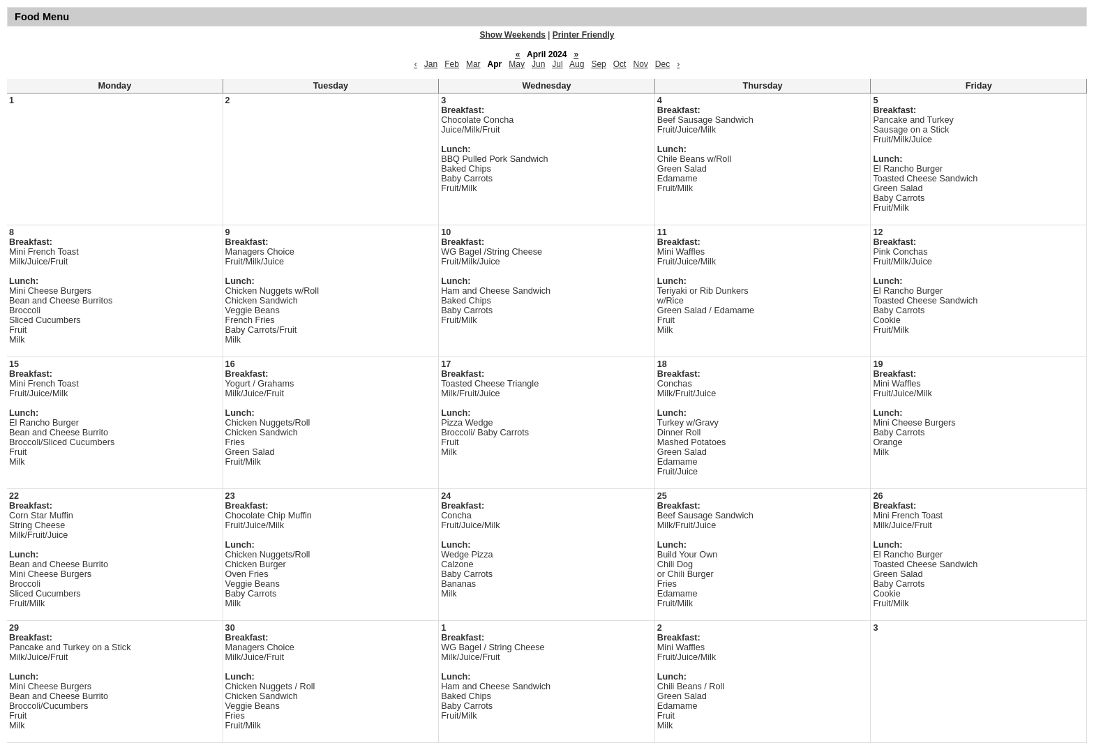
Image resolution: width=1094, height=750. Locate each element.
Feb (451, 64)
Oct (620, 64)
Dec (662, 64)
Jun (538, 64)
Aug (576, 64)
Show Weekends (513, 35)
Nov (640, 64)
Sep (598, 64)
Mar (473, 64)
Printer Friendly (584, 35)
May (517, 64)
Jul (557, 64)
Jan (430, 64)
